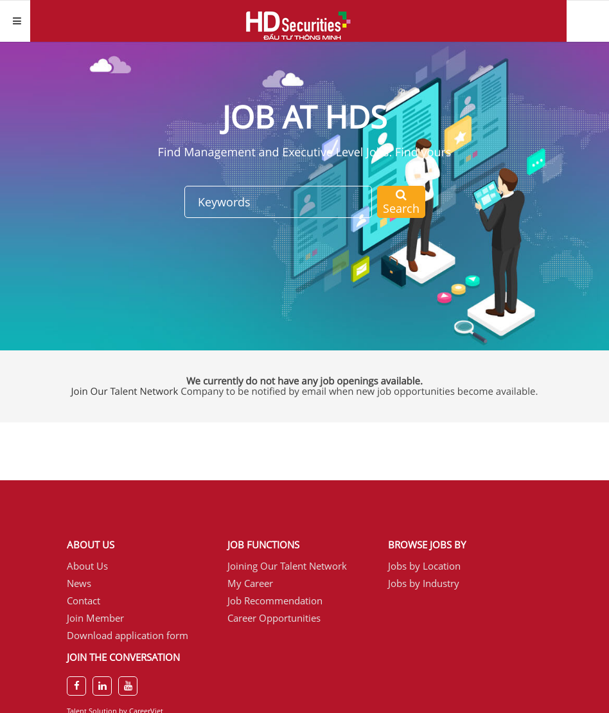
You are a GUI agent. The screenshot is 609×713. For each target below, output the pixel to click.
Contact (83, 600)
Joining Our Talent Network (287, 565)
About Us (87, 565)
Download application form (127, 635)
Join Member (95, 617)
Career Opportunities (274, 617)
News (79, 583)
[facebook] (76, 686)
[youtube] (127, 686)
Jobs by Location (424, 565)
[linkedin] (102, 686)
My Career (250, 583)
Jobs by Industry (423, 583)
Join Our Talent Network (125, 391)
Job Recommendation (274, 600)
